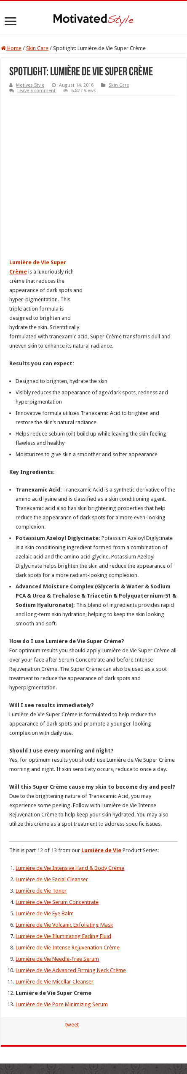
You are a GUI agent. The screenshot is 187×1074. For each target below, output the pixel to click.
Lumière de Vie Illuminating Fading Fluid (63, 936)
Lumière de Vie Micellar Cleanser (55, 981)
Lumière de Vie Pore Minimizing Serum (62, 1004)
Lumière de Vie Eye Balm (45, 913)
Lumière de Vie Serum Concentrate (57, 902)
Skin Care (37, 48)
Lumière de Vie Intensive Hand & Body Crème (70, 868)
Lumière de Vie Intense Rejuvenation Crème (68, 947)
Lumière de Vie (101, 850)
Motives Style (30, 85)
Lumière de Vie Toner (41, 891)
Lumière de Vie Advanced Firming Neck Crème (71, 970)
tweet (72, 1024)
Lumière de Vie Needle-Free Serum (57, 959)
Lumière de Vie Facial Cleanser (52, 879)
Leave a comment (36, 90)
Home (11, 48)
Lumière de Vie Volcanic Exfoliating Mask (64, 925)
